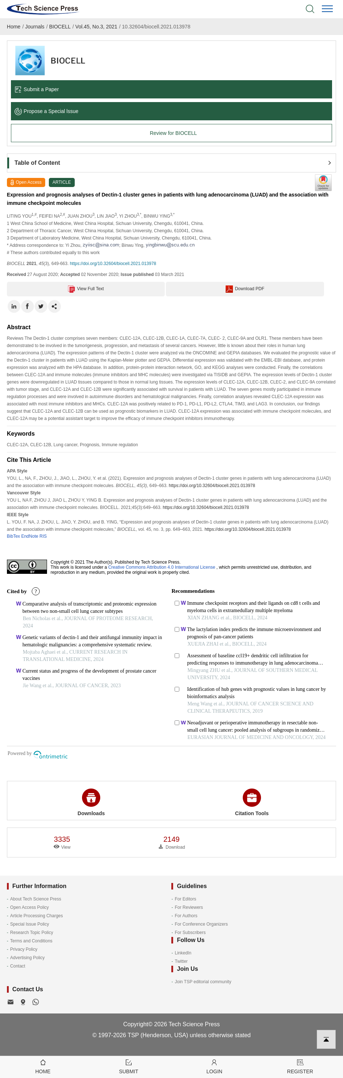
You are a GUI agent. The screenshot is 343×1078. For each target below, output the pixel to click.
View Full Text (86, 289)
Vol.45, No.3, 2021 (96, 27)
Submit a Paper (37, 89)
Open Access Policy (29, 907)
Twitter (181, 961)
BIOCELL (60, 27)
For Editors (185, 899)
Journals (34, 27)
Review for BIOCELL (173, 133)
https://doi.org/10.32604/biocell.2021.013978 (113, 263)
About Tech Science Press (35, 899)
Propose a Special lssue (46, 111)
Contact (17, 966)
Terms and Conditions (31, 940)
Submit (128, 1066)
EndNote (29, 536)
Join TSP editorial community (203, 981)
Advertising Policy (27, 957)
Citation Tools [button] (252, 802)
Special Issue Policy (29, 924)
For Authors (186, 915)
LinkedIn (183, 953)
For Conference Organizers (201, 924)
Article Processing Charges (36, 915)
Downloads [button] (91, 802)
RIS (43, 536)
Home (13, 27)
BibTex (13, 536)
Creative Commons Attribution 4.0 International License (161, 567)
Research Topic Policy (31, 932)
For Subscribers (190, 932)
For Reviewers (189, 907)
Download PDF (245, 289)
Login (214, 1066)
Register (300, 1066)
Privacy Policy (24, 949)
